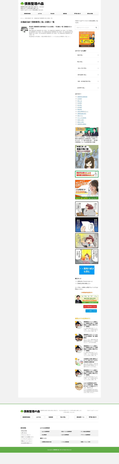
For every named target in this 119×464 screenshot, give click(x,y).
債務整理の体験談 (81, 124)
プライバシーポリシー (26, 434)
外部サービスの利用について (27, 437)
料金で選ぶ (63, 417)
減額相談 (65, 13)
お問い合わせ (24, 432)
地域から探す (80, 120)
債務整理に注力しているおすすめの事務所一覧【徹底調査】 (91, 336)
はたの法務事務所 (45, 431)
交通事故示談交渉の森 (46, 441)
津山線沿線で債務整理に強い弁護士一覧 (50, 33)
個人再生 (79, 105)
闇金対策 (79, 109)
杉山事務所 (44, 434)
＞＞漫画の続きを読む (86, 270)
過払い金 (79, 101)
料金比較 (52, 13)
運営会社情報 (90, 13)
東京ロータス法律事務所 (66, 431)
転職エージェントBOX (85, 441)
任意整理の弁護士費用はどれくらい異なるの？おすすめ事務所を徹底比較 (91, 360)
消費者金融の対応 (81, 113)
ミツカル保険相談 (65, 441)
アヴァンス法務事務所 (85, 434)
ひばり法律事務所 (65, 434)
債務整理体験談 (27, 13)
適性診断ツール (80, 417)
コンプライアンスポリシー (26, 439)
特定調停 (79, 103)
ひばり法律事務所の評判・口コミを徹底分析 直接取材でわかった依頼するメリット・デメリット (91, 385)
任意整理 (79, 99)
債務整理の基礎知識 (82, 96)
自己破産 (79, 107)
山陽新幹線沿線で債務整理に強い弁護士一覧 (54, 32)
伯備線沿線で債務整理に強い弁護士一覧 (40, 30)
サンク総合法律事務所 (85, 431)
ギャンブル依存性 (81, 118)
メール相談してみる (91, 311)
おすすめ (40, 13)
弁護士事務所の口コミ (82, 111)
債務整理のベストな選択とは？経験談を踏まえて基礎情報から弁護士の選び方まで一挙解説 (91, 324)
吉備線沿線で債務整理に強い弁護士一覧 (59, 30)
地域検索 (51, 417)
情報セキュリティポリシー (26, 441)
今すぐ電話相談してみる (90, 306)
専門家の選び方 (77, 13)
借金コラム (80, 115)
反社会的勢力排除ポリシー (26, 443)
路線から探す (80, 122)
